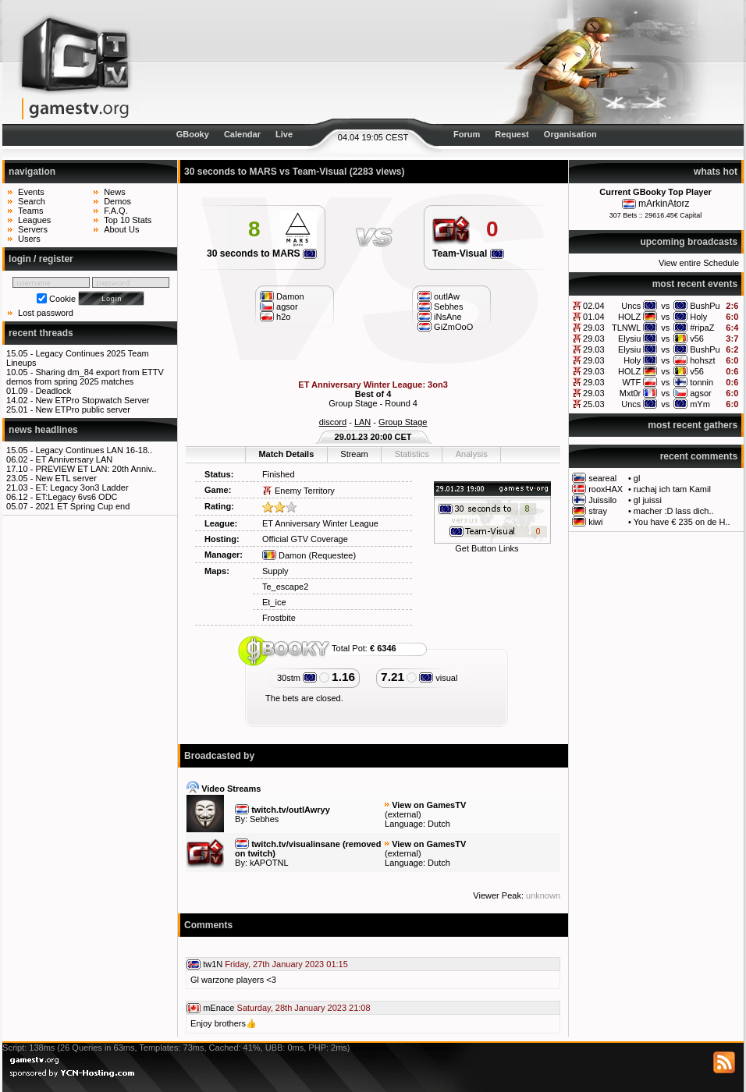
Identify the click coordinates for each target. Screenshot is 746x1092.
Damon (284, 555)
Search (31, 201)
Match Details (286, 454)
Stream (354, 454)
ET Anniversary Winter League (320, 523)
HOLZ (629, 316)
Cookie (62, 298)
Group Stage (402, 422)
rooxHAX (605, 489)
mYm (700, 404)
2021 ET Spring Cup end (82, 506)
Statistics (412, 454)
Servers (33, 229)
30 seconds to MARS (262, 253)
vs (665, 305)
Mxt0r (630, 393)
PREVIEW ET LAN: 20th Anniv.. (95, 468)
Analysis (472, 454)
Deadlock (53, 390)
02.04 (594, 305)
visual (438, 677)
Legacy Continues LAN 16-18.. (93, 450)
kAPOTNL (269, 862)
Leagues (34, 220)
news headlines (43, 429)
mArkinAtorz (663, 203)
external (403, 814)
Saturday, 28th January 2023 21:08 (304, 1007)
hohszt (702, 360)
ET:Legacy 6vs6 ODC (76, 497)
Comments (208, 925)
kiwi (595, 521)
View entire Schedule (699, 263)
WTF (631, 382)
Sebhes (264, 819)
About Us (121, 229)
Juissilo (602, 500)
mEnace (218, 1007)
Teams (30, 210)
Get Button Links (486, 548)
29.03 (594, 327)
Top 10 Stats (127, 220)
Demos (117, 201)
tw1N (212, 964)
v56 (697, 338)
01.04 (594, 316)
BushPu (705, 305)
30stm (297, 677)
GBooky (192, 134)
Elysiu (629, 338)
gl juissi (648, 500)
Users (29, 238)
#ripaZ (702, 327)
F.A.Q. (116, 210)
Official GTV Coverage (305, 539)
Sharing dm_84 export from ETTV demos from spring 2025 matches (85, 376)
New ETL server (65, 478)
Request (511, 134)
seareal (602, 478)
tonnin (701, 382)
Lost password (45, 312)
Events (31, 192)
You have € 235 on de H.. (682, 521)
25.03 (594, 404)
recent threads (41, 333)
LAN (362, 422)
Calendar (242, 134)
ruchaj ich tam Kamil (672, 489)
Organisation (570, 134)
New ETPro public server (82, 409)
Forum (466, 134)
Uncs (631, 305)
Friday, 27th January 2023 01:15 (286, 964)
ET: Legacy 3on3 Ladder (81, 487)
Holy (698, 316)
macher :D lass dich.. (674, 511)
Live (284, 134)
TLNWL (626, 327)
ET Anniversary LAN (73, 459)
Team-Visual (468, 253)
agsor (701, 393)
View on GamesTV (429, 805)
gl (637, 478)
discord (332, 422)
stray (597, 511)
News (115, 192)
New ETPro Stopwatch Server (92, 400)
